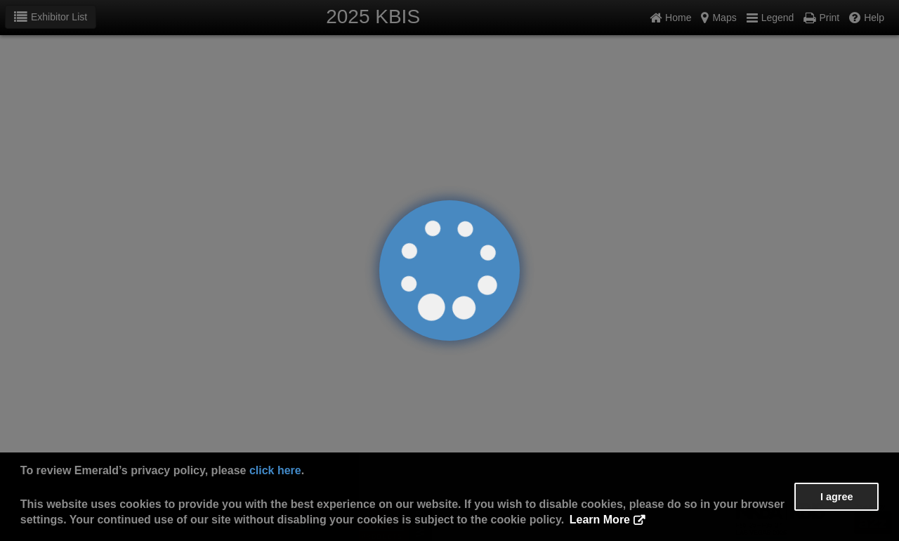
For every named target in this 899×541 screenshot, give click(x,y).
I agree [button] (836, 496)
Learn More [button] (600, 520)
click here (275, 470)
